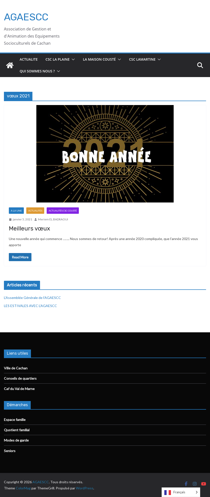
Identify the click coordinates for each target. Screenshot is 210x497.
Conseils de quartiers (20, 378)
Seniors (9, 451)
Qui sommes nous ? (37, 71)
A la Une (16, 210)
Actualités (35, 210)
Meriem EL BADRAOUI (53, 219)
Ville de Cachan (16, 368)
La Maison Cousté (99, 59)
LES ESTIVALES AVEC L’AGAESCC (30, 306)
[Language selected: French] (181, 492)
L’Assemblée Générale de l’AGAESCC (32, 298)
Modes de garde (16, 440)
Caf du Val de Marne (19, 389)
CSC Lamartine (142, 59)
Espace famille (15, 419)
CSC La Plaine (57, 59)
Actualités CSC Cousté (63, 210)
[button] (72, 59)
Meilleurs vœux (29, 228)
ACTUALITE (29, 59)
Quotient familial (16, 430)
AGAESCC (26, 17)
